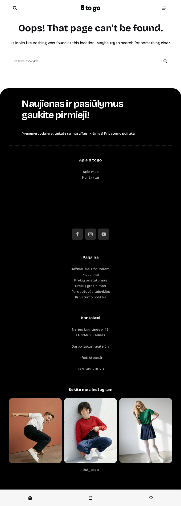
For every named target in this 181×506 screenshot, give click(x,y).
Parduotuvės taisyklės (90, 291)
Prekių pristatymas (90, 280)
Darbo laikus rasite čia (91, 346)
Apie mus (91, 172)
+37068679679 (90, 369)
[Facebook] (77, 234)
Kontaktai (90, 177)
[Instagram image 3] (145, 430)
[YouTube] (103, 234)
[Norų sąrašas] (151, 497)
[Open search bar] (14, 8)
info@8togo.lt (90, 358)
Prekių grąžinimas (90, 286)
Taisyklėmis (90, 134)
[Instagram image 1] (35, 430)
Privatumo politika (119, 134)
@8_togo (90, 470)
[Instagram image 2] (90, 430)
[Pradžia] (30, 497)
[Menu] (164, 8)
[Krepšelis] (90, 497)
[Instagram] (90, 234)
